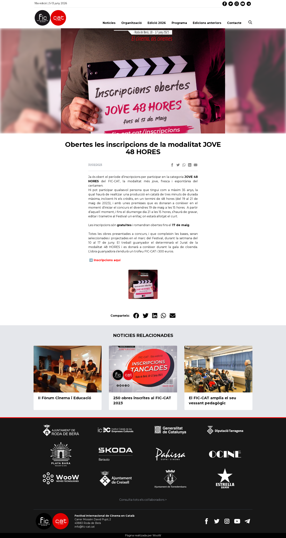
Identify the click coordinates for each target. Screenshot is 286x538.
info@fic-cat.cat (85, 526)
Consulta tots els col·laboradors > (143, 499)
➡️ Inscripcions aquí (104, 260)
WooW (156, 535)
